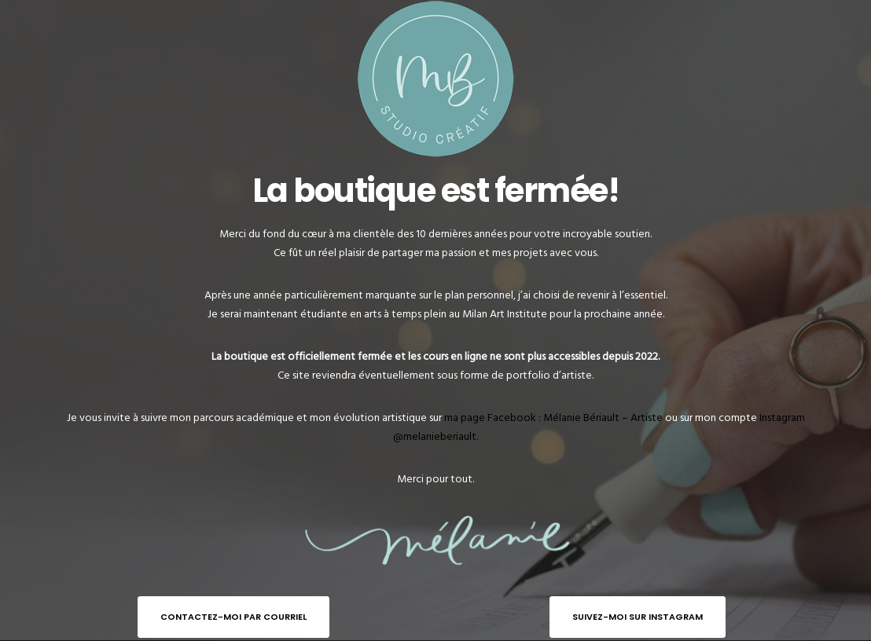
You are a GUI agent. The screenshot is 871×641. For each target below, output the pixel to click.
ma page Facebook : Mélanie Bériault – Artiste (553, 417)
